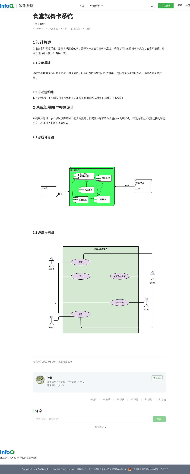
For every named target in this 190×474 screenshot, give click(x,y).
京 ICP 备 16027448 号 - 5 (115, 469)
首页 (81, 5)
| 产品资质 (163, 469)
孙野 (42, 23)
